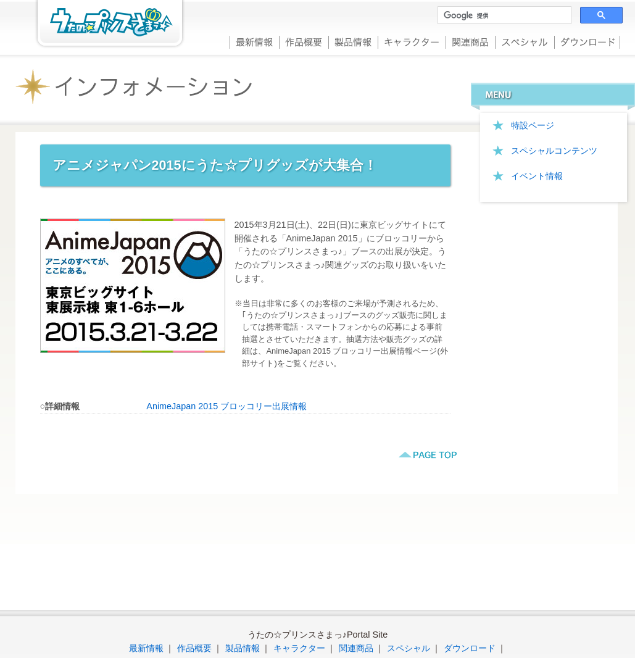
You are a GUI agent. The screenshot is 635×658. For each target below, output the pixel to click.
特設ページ (532, 125)
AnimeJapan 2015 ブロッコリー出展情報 (226, 406)
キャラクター (412, 41)
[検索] (503, 15)
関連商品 (470, 41)
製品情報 (353, 41)
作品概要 (303, 41)
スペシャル (524, 41)
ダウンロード (587, 41)
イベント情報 (537, 176)
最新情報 (254, 41)
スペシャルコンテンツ (554, 151)
